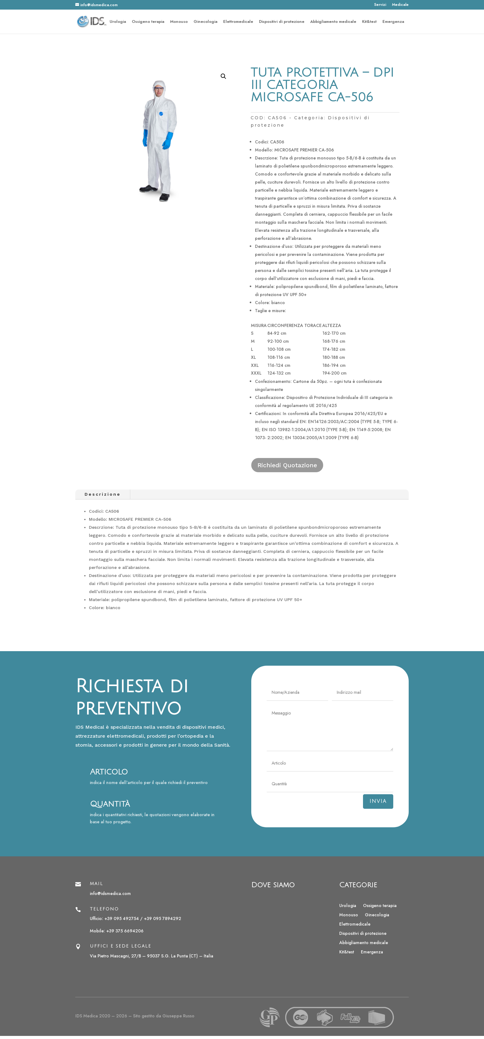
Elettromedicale (238, 21)
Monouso (179, 21)
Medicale (400, 5)
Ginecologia (205, 21)
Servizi (380, 5)
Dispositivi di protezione (281, 21)
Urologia (118, 21)
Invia (378, 801)
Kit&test (369, 21)
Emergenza (393, 21)
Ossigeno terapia (148, 21)
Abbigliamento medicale (333, 21)
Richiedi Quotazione (287, 465)
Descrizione (103, 494)
